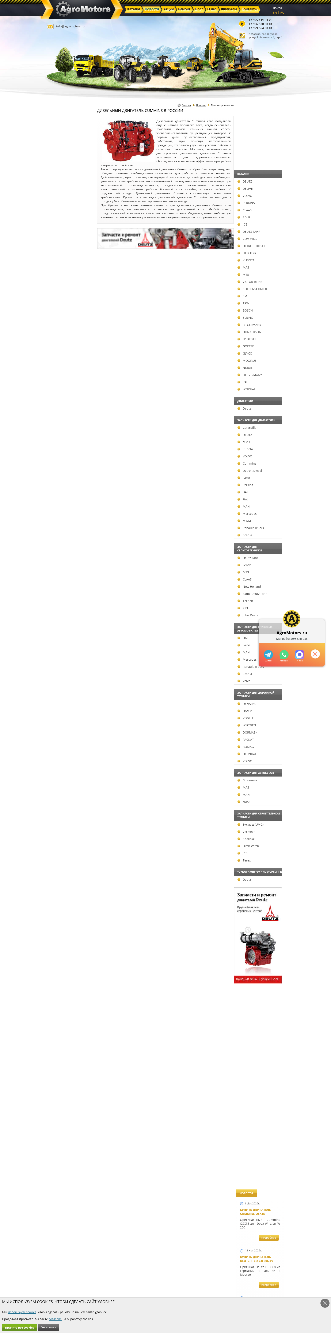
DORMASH (61, 732)
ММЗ (57, 442)
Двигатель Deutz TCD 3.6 (260, 1073)
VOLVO (58, 196)
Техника (155, 1288)
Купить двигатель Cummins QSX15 (255, 125)
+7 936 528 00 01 (260, 24)
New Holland (62, 587)
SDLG (57, 217)
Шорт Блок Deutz (254, 575)
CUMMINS (60, 239)
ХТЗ (56, 608)
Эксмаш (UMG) (64, 824)
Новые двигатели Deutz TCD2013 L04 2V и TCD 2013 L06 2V (258, 489)
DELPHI (58, 189)
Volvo (57, 681)
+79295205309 (268, 654)
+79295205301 (284, 654)
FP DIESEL (60, 339)
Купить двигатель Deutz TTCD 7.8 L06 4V (256, 172)
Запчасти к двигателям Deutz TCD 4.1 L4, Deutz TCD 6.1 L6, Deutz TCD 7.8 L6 (259, 722)
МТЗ (56, 275)
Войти (277, 8)
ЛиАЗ (57, 802)
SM (55, 296)
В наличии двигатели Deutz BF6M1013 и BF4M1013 (259, 437)
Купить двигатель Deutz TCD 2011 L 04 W (257, 1031)
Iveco (57, 478)
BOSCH (58, 310)
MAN (57, 506)
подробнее (268, 151)
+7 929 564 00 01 (260, 28)
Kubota (58, 449)
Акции (154, 1283)
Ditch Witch (61, 846)
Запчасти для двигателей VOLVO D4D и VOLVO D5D (259, 842)
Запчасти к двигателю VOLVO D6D (259, 789)
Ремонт (117, 1288)
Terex (57, 860)
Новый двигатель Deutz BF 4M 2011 (255, 675)
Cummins (60, 463)
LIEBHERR (60, 253)
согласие (55, 1319)
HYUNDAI (60, 754)
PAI (55, 382)
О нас (116, 1293)
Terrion (58, 601)
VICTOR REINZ (63, 282)
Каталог (155, 1278)
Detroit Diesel (63, 471)
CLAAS (58, 210)
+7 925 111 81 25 (260, 20)
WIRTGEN (60, 725)
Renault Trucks (64, 528)
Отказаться (48, 1327)
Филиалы (156, 1293)
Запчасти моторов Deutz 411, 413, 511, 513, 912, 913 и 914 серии (258, 959)
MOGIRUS (60, 361)
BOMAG (59, 747)
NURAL (58, 368)
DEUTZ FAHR (62, 232)
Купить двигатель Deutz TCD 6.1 (255, 219)
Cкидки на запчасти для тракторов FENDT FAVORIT (258, 1159)
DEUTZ (58, 181)
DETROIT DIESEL (65, 246)
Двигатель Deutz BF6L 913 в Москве (258, 349)
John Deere (61, 615)
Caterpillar (61, 428)
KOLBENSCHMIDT (66, 289)
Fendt (57, 565)
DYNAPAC (60, 704)
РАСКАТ (59, 740)
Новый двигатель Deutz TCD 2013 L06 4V (257, 534)
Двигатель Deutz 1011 (258, 1112)
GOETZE (59, 346)
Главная (186, 105)
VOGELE (59, 718)
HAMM (58, 711)
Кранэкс (59, 839)
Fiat (56, 499)
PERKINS (59, 203)
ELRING (58, 318)
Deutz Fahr (61, 558)
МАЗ (56, 267)
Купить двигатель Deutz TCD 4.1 (255, 306)
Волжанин (61, 780)
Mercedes (60, 514)
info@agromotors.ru (70, 26)
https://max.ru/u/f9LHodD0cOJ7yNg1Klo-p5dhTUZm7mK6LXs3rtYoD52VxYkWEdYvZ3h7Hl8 (299, 654)
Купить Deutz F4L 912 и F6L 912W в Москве (259, 262)
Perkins (58, 485)
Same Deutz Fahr (65, 594)
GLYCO (58, 353)
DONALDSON (63, 332)
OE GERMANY (63, 375)
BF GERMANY (63, 325)
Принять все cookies (19, 1327)
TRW (56, 303)
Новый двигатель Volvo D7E (255, 392)
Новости (201, 105)
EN (275, 13)
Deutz (57, 408)
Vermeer (59, 832)
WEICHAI (59, 389)
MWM (57, 521)
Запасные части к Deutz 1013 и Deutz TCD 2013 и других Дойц (258, 900)
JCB (56, 224)
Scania (58, 535)
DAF (56, 492)
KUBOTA (59, 260)
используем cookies (22, 1312)
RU (282, 13)
